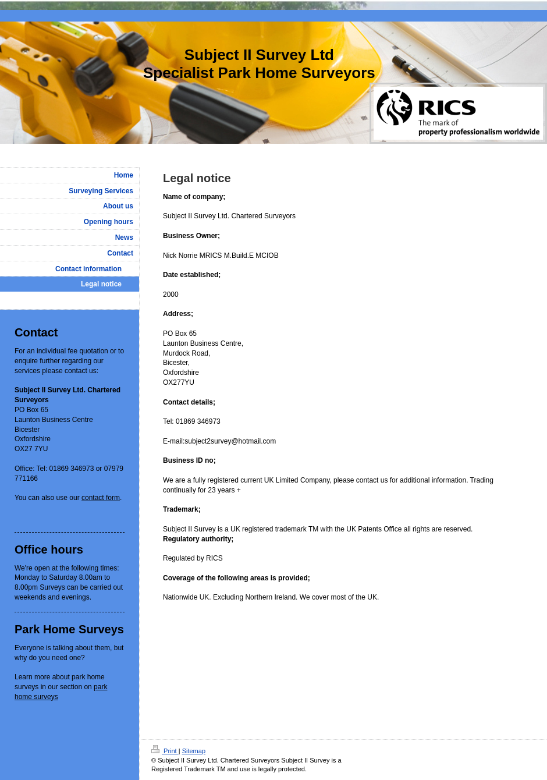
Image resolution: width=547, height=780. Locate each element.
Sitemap (193, 750)
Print (165, 750)
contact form (100, 498)
